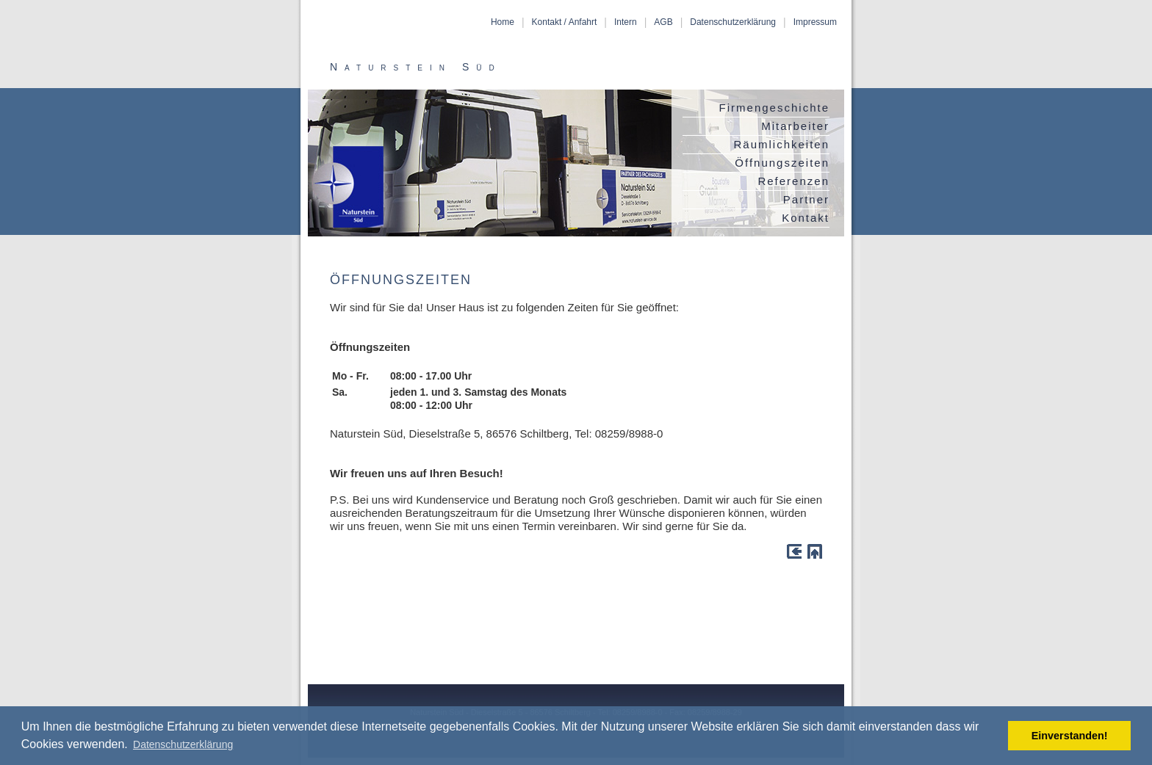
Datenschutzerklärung (733, 22)
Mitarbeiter (795, 126)
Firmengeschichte (774, 107)
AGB (663, 22)
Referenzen (793, 181)
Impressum (815, 22)
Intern (625, 22)
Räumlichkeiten (781, 144)
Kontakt (805, 217)
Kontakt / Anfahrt (564, 22)
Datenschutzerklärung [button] (183, 744)
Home (502, 22)
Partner (806, 199)
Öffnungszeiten (782, 162)
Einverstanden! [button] (1070, 736)
